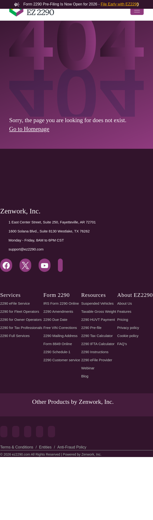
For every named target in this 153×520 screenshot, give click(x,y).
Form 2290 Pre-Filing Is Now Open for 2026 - (76, 4)
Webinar (87, 410)
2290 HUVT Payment (97, 362)
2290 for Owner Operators (21, 362)
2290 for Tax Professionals (22, 370)
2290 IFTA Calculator (98, 386)
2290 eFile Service (14, 345)
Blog (84, 418)
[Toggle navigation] (137, 19)
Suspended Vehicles (97, 345)
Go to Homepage (31, 158)
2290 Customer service (62, 402)
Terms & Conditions (16, 510)
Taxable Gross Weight (98, 353)
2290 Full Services (14, 378)
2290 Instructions (94, 394)
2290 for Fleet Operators (20, 353)
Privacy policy (128, 370)
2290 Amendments (59, 353)
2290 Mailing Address (61, 378)
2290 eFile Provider (96, 402)
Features (123, 353)
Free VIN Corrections (60, 370)
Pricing (122, 362)
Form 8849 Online (58, 386)
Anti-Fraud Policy (71, 510)
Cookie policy (128, 378)
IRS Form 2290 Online (60, 345)
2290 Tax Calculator (97, 378)
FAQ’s (121, 386)
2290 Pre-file (91, 370)
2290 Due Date (55, 362)
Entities (45, 510)
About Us (124, 345)
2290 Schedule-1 (57, 394)
